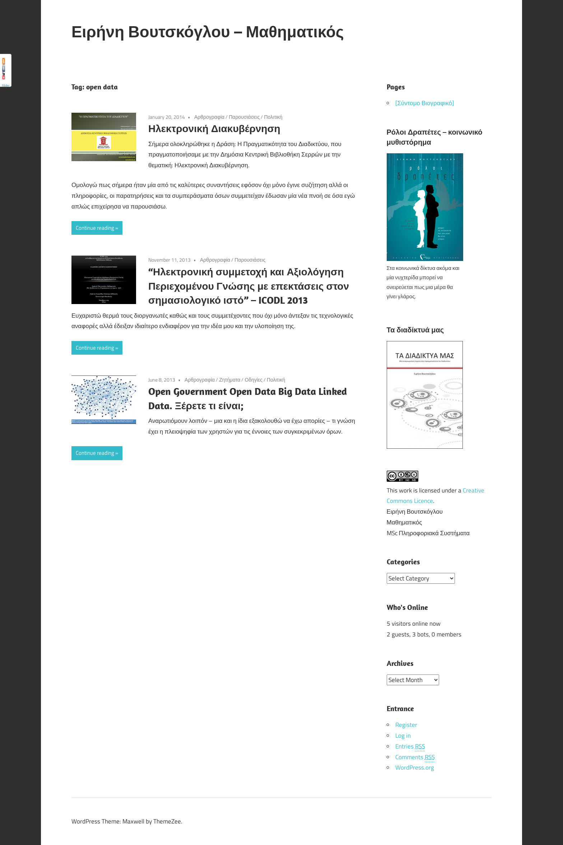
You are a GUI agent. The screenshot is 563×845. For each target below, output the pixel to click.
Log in (403, 735)
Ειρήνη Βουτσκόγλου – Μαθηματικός (207, 31)
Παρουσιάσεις (244, 117)
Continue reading (95, 228)
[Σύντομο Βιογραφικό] (425, 103)
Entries (410, 746)
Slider (6, 85)
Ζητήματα (229, 379)
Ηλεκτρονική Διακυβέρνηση (214, 128)
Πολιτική (273, 117)
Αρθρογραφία (209, 117)
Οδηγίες (253, 379)
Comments (415, 757)
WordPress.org (414, 767)
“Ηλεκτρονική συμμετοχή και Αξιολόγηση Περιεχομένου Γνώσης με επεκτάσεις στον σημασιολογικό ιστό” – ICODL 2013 (248, 286)
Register (406, 724)
